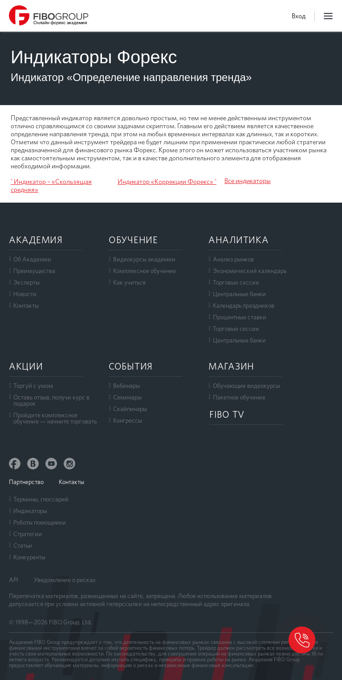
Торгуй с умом (33, 385)
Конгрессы (127, 420)
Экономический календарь (249, 270)
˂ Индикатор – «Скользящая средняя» (51, 186)
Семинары (127, 397)
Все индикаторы (247, 181)
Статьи (22, 545)
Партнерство (26, 481)
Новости (25, 293)
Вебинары (126, 385)
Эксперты (26, 282)
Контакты (26, 305)
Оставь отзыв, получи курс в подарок (51, 400)
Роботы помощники (39, 522)
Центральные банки (239, 293)
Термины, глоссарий (41, 499)
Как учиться (129, 282)
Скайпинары (130, 408)
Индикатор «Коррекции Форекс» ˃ (167, 182)
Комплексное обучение (144, 270)
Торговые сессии (236, 282)
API (13, 579)
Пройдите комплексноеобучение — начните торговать (55, 418)
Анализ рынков (233, 259)
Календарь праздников (243, 305)
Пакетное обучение (239, 397)
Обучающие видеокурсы (246, 385)
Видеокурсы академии (144, 259)
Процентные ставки (239, 317)
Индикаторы (30, 510)
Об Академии (32, 259)
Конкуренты (29, 557)
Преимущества (34, 270)
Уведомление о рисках (65, 579)
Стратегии (27, 533)
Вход (298, 16)
